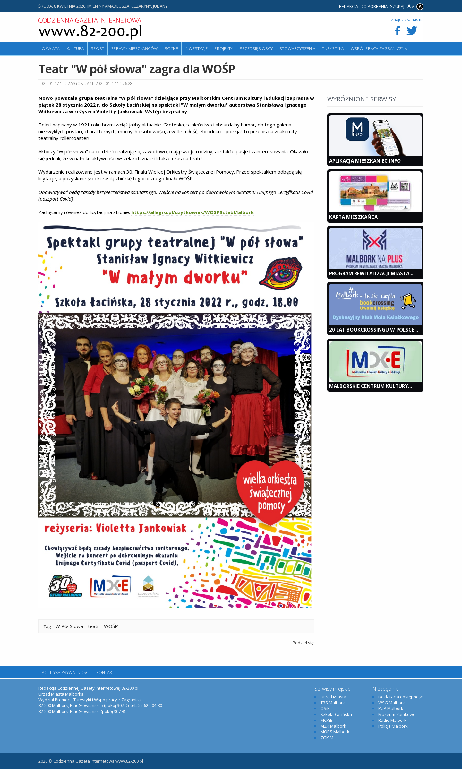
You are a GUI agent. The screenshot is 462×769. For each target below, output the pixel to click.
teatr (93, 626)
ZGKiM (327, 737)
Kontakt (105, 672)
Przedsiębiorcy (256, 48)
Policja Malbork (393, 726)
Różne (171, 48)
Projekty (223, 48)
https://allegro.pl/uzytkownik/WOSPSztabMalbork (192, 212)
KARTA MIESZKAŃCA (353, 217)
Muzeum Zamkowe (396, 714)
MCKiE (326, 720)
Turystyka (333, 48)
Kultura (75, 48)
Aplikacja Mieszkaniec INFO (365, 161)
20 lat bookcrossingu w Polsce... (373, 329)
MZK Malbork (333, 726)
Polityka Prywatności (66, 672)
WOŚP (111, 626)
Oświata (51, 48)
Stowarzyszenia (297, 48)
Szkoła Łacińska (336, 714)
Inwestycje (196, 48)
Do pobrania (374, 6)
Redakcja (348, 6)
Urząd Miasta (333, 697)
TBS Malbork (333, 702)
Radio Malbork (392, 720)
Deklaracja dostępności (401, 697)
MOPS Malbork (335, 732)
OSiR (325, 708)
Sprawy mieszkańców (134, 48)
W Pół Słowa (69, 626)
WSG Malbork (391, 702)
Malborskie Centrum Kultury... (370, 386)
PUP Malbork (390, 708)
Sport (97, 48)
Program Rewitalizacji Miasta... (371, 273)
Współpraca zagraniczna (379, 48)
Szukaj (397, 6)
